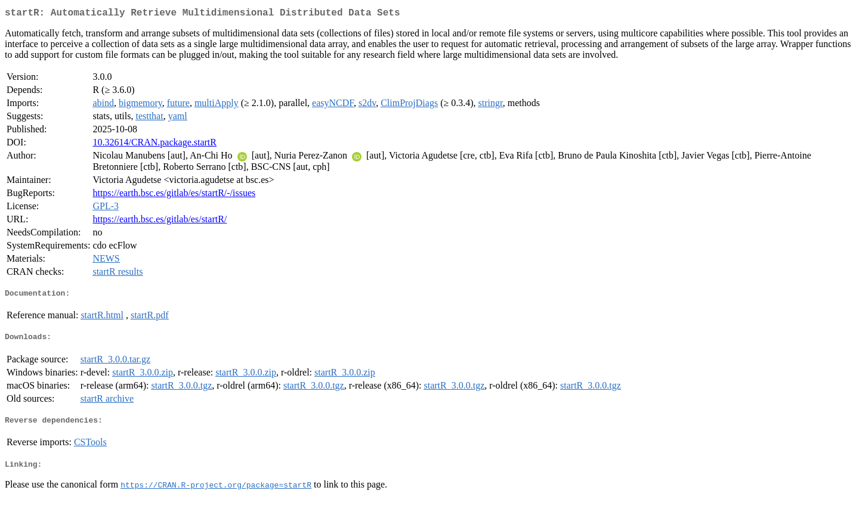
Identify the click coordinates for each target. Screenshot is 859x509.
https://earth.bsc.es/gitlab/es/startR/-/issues (173, 195)
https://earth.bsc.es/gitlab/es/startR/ (159, 221)
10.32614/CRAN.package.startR (154, 144)
